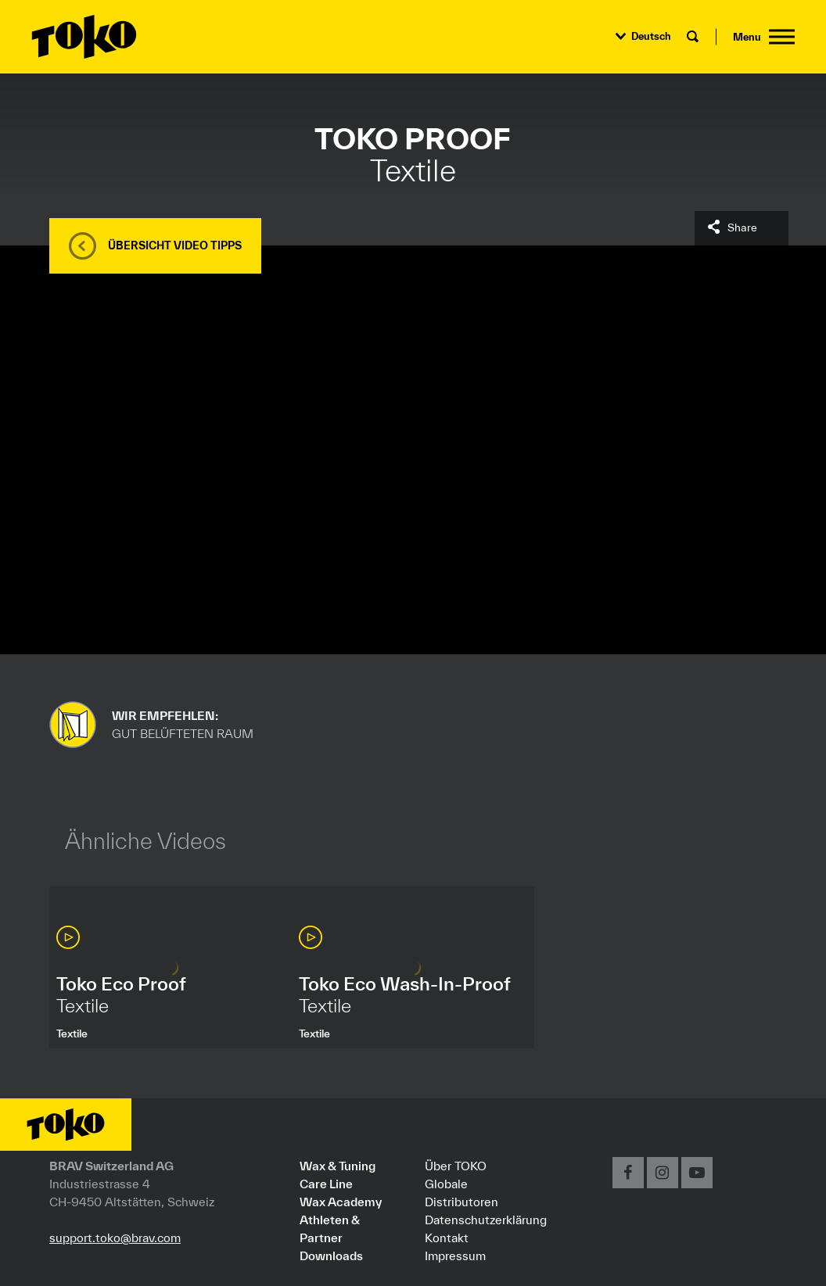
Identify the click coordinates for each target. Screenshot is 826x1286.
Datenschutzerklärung (486, 1220)
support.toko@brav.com (115, 1237)
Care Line (326, 1184)
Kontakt (447, 1237)
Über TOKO (456, 1166)
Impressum (455, 1255)
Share (742, 227)
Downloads (331, 1255)
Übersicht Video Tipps (175, 245)
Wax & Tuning (337, 1166)
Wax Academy (341, 1202)
